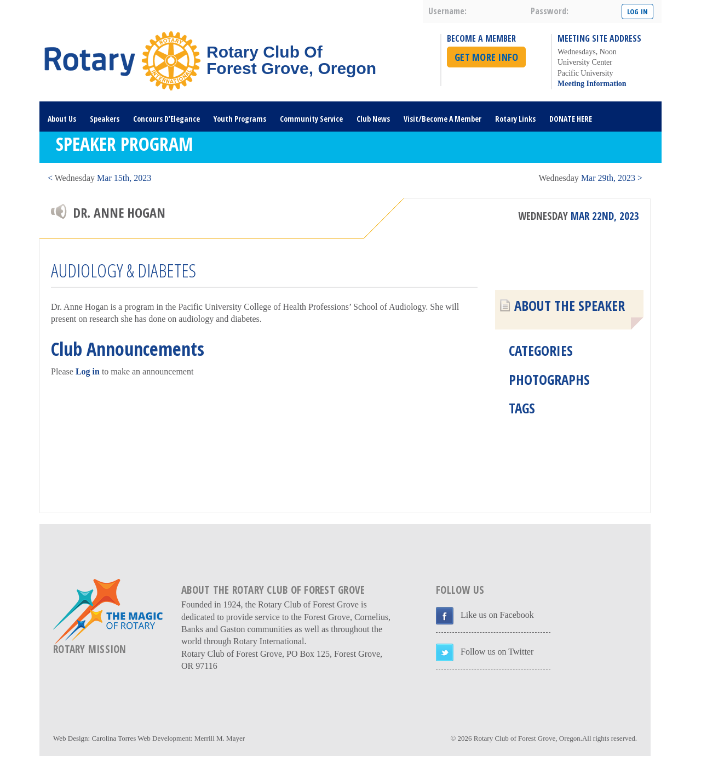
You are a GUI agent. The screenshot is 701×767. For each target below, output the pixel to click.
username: (447, 11)
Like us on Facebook (497, 615)
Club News (373, 118)
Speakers (104, 118)
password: (549, 11)
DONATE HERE (570, 118)
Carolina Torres (113, 738)
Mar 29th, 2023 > (590, 178)
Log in (88, 371)
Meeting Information (592, 83)
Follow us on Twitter (497, 651)
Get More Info (486, 57)
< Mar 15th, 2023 (99, 178)
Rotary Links (515, 118)
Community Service (311, 118)
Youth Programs (240, 118)
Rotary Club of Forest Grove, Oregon (527, 738)
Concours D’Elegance (166, 118)
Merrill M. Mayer (219, 738)
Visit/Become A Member (442, 118)
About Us (62, 118)
